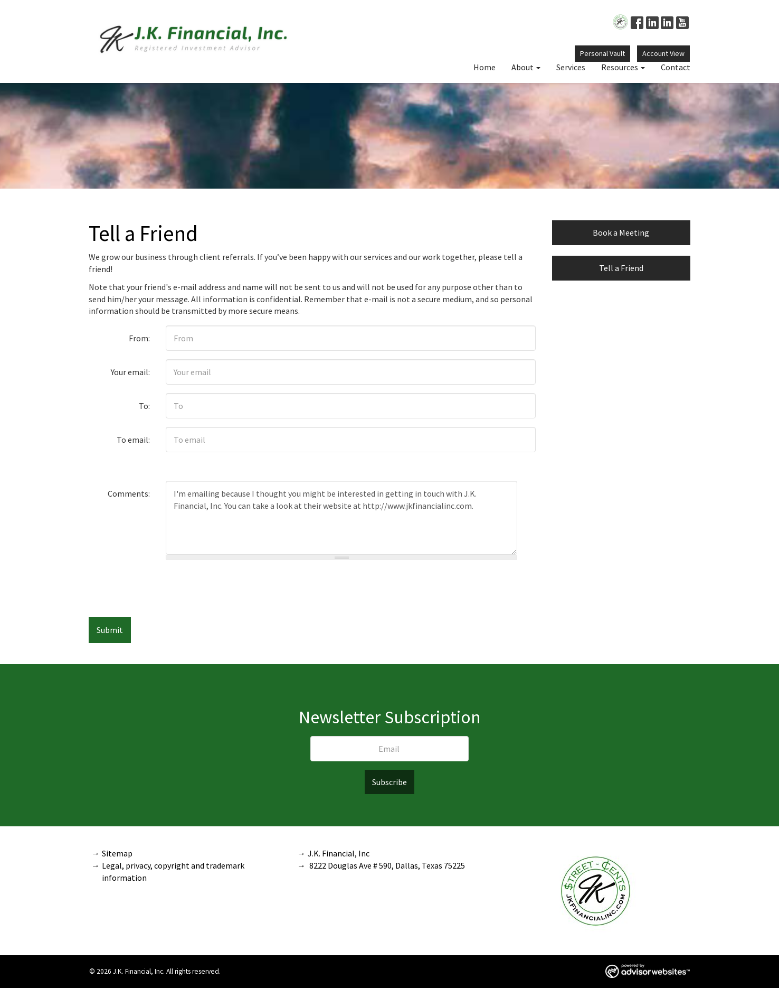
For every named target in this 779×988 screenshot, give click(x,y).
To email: (133, 439)
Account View (663, 53)
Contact (675, 67)
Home (484, 67)
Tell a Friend (621, 268)
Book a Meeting (621, 232)
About (522, 67)
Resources (619, 67)
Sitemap (117, 853)
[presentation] (351, 588)
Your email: (130, 372)
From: (139, 338)
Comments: (129, 493)
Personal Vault (602, 53)
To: (144, 405)
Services (570, 67)
